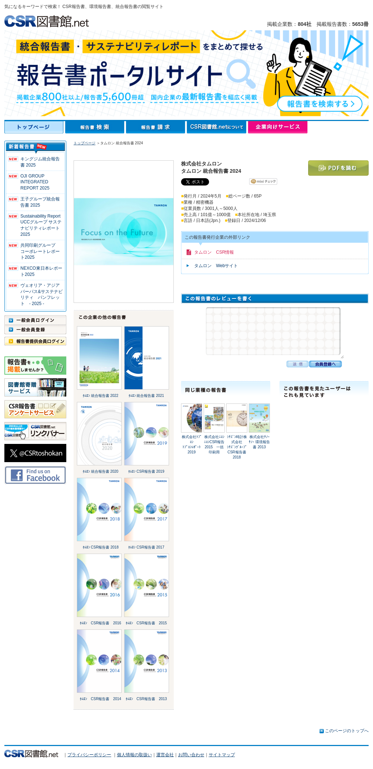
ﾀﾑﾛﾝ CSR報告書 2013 (146, 699)
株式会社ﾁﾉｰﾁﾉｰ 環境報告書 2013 (259, 442)
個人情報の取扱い (134, 754)
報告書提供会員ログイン (35, 341)
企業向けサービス (277, 127)
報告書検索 (95, 127)
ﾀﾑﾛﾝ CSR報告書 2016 (100, 623)
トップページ (34, 127)
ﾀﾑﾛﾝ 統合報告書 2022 (100, 396)
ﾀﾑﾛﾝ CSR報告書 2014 (100, 699)
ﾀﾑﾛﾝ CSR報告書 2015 (146, 623)
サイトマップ (222, 754)
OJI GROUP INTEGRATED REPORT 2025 (35, 182)
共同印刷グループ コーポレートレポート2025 (40, 251)
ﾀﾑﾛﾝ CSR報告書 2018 (101, 547)
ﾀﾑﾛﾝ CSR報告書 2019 (146, 471)
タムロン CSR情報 (214, 252)
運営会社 (165, 754)
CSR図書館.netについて (217, 127)
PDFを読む (338, 168)
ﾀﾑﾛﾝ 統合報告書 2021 (146, 396)
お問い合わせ (191, 754)
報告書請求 (156, 127)
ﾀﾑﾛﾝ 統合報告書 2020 (100, 471)
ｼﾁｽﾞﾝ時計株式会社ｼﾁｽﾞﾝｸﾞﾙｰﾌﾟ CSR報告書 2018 (237, 447)
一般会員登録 (35, 329)
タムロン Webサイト (216, 265)
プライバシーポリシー (89, 754)
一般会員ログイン (35, 320)
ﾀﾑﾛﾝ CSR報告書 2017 (146, 547)
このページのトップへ (347, 730)
